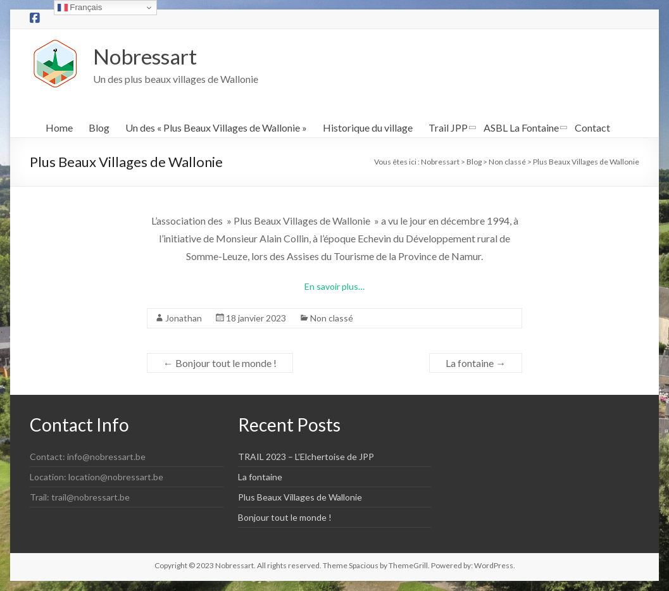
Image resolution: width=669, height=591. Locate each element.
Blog (99, 128)
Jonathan (183, 318)
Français (80, 8)
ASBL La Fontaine (521, 128)
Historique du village (368, 128)
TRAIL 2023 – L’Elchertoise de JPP (306, 457)
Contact (592, 128)
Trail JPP (448, 128)
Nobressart (150, 56)
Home (59, 128)
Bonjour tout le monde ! (220, 364)
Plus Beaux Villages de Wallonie (300, 497)
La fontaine (476, 364)
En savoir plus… (334, 287)
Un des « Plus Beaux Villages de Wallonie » (216, 128)
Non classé (331, 318)
